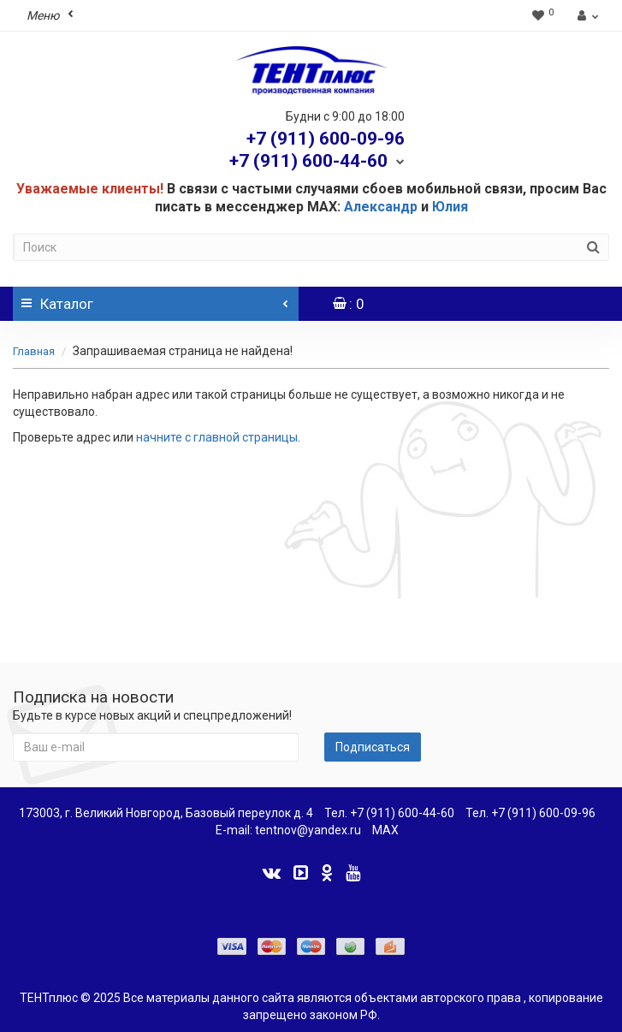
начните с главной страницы (217, 437)
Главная (34, 351)
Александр (381, 207)
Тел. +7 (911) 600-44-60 (389, 813)
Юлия (450, 207)
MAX (385, 830)
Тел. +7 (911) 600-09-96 (530, 813)
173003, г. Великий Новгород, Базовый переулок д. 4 (166, 813)
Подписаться (372, 747)
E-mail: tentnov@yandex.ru (288, 830)
